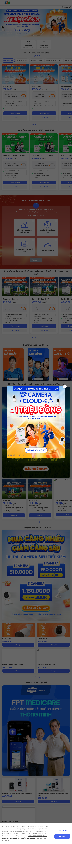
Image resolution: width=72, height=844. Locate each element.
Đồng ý (62, 836)
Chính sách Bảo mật (29, 838)
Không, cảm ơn (62, 831)
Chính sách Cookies (35, 836)
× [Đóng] (64, 386)
